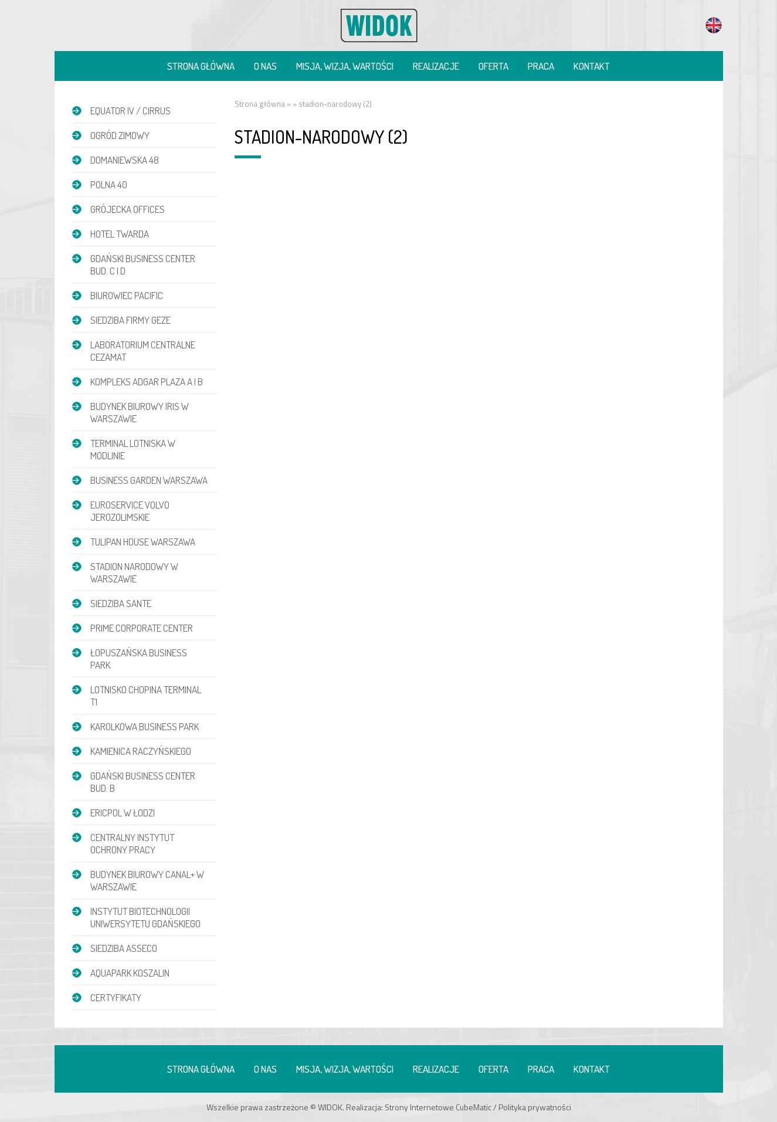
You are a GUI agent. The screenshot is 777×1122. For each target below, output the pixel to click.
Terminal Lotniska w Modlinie (132, 449)
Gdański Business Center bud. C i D (142, 264)
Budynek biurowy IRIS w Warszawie (139, 412)
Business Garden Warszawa (149, 480)
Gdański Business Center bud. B (142, 782)
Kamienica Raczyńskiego (140, 751)
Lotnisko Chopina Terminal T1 (145, 695)
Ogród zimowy (120, 135)
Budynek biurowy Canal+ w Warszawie (147, 880)
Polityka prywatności (534, 1107)
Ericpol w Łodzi (122, 812)
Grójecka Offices (127, 209)
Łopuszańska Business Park (138, 658)
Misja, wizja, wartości (344, 66)
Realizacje (436, 66)
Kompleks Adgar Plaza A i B (146, 381)
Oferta (493, 66)
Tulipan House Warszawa (142, 541)
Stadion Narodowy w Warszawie (134, 572)
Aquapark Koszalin (129, 973)
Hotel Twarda (119, 234)
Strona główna (201, 66)
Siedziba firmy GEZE (130, 320)
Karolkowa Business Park (144, 726)
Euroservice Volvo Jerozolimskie (129, 511)
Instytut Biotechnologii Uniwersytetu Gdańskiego (145, 917)
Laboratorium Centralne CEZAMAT (142, 350)
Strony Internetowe (419, 1107)
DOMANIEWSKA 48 (124, 160)
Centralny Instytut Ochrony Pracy (132, 843)
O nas (265, 66)
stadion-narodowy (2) (335, 104)
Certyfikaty (115, 997)
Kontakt (592, 66)
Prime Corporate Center (141, 628)
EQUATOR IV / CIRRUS (130, 110)
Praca (541, 66)
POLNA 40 (108, 184)
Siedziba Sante (120, 603)
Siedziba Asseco (123, 948)
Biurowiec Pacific (126, 295)
